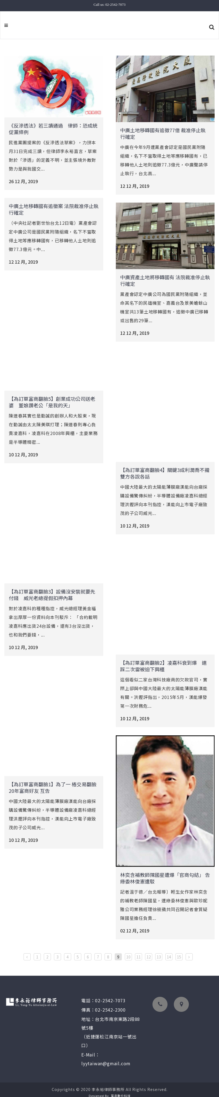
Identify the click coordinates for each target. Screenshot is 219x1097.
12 (148, 951)
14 (169, 951)
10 (128, 951)
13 (159, 951)
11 (138, 951)
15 (179, 951)
